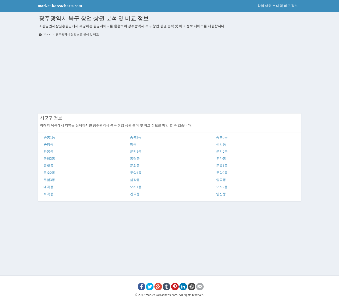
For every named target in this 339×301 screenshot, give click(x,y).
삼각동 (135, 180)
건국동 (135, 194)
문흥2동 (49, 173)
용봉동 (48, 151)
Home (44, 34)
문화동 (135, 165)
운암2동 (222, 151)
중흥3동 (222, 137)
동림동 (135, 158)
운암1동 (135, 151)
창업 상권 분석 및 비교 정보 (278, 6)
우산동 (221, 158)
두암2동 (222, 173)
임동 (133, 144)
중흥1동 (49, 137)
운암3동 (49, 158)
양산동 (221, 194)
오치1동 (135, 187)
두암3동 (49, 180)
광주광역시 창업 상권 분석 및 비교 (77, 34)
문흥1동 (222, 165)
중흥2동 (135, 137)
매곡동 (48, 187)
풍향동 (48, 165)
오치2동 (222, 187)
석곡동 (48, 194)
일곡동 (221, 180)
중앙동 (48, 144)
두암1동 (135, 173)
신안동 (221, 144)
